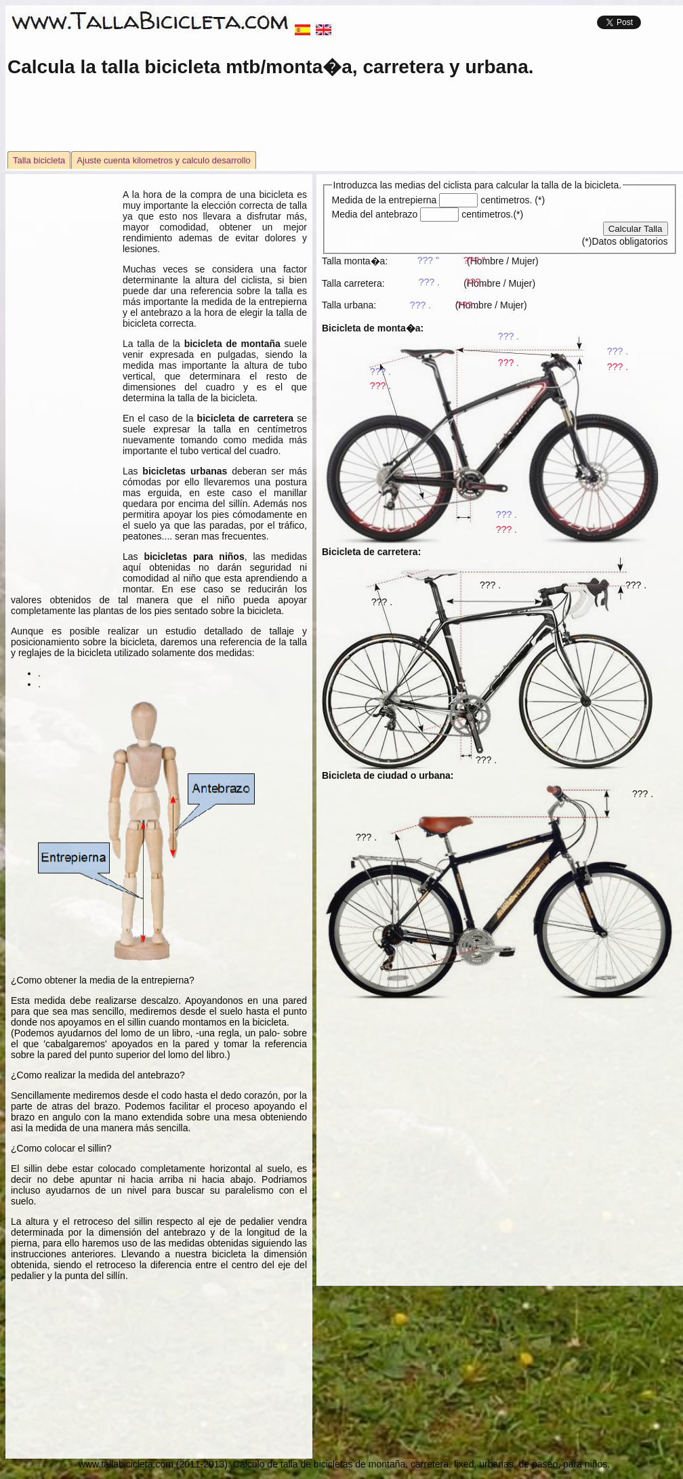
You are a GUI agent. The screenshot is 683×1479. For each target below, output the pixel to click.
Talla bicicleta (39, 160)
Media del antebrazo (397, 214)
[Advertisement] (344, 121)
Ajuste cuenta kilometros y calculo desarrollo (164, 160)
